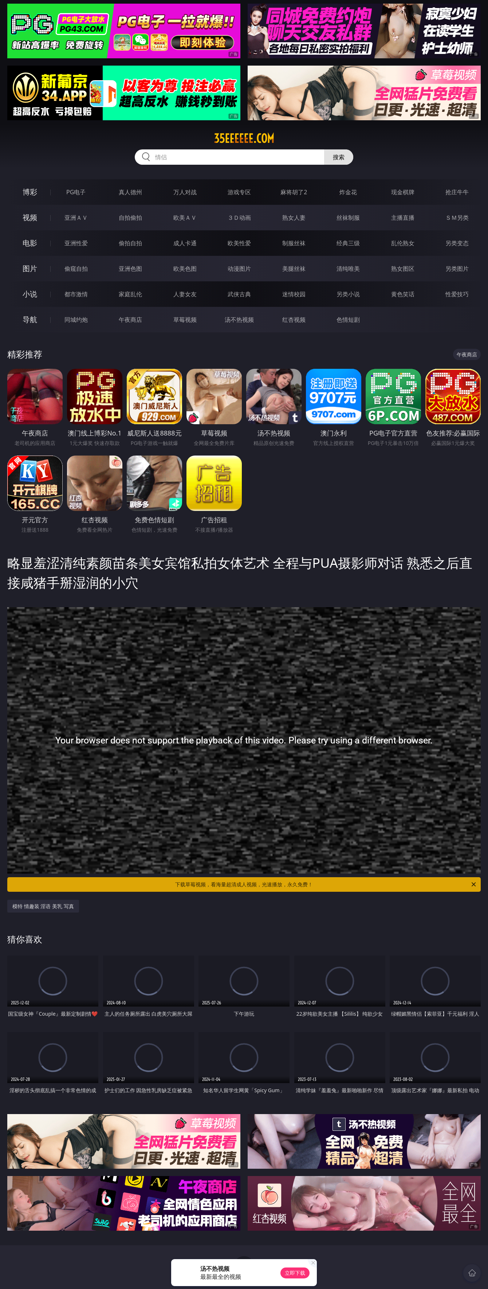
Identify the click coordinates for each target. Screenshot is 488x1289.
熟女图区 (402, 269)
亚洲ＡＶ (76, 218)
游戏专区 (239, 192)
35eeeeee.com (244, 138)
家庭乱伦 (130, 294)
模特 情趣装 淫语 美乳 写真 (43, 906)
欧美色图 (185, 269)
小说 (30, 294)
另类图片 (457, 269)
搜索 (339, 157)
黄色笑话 (402, 294)
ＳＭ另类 (457, 218)
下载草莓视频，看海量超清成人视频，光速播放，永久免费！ (326, 884)
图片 (30, 268)
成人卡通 (185, 243)
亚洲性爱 (76, 243)
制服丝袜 (294, 243)
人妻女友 (185, 294)
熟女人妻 (294, 218)
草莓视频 (185, 320)
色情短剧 (348, 320)
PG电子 (76, 192)
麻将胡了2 (293, 192)
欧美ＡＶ (185, 218)
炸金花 (348, 192)
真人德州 (130, 192)
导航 (30, 319)
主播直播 (402, 218)
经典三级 (348, 243)
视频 (30, 217)
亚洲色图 (130, 269)
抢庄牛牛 (457, 192)
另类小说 (348, 294)
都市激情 (76, 294)
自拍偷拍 (130, 218)
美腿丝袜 (294, 269)
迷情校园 (294, 294)
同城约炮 (76, 320)
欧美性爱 (239, 243)
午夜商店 (130, 320)
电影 (30, 243)
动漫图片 (239, 269)
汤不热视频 (239, 320)
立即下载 (295, 1272)
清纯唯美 (348, 269)
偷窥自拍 (76, 269)
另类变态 (457, 243)
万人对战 (185, 192)
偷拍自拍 (130, 243)
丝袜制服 (348, 218)
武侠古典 (239, 294)
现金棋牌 (402, 192)
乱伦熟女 (402, 243)
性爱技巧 (457, 294)
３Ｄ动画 (239, 218)
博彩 (30, 192)
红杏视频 (294, 320)
